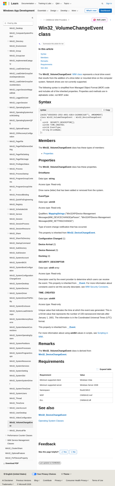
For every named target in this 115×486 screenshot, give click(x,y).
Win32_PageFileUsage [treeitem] (19, 159)
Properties (48, 153)
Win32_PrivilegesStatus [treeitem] (19, 164)
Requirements (46, 64)
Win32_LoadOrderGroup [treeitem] (20, 69)
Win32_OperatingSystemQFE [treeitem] (21, 122)
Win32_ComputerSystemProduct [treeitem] (21, 35)
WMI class (77, 74)
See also (44, 68)
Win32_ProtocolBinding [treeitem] (19, 195)
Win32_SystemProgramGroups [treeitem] (21, 354)
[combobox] (18, 23)
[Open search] (102, 3)
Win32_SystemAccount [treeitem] (19, 258)
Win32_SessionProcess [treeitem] (19, 224)
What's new (91, 11)
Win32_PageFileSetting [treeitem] (19, 154)
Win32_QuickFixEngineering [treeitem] (21, 200)
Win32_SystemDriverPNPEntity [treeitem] (21, 299)
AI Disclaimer (7, 480)
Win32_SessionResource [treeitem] (20, 229)
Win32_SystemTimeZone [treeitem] (20, 389)
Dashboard (105, 11)
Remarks (44, 61)
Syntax (43, 54)
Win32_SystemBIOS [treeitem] (18, 262)
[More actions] (110, 20)
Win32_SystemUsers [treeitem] (18, 393)
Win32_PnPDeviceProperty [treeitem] (16, 458)
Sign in (109, 3)
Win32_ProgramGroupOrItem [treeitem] (21, 188)
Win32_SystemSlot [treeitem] (17, 376)
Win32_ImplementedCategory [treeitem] (21, 62)
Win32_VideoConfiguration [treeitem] (21, 418)
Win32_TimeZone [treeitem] (17, 403)
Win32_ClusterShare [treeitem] (13, 448)
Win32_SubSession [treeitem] (18, 253)
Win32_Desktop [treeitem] (16, 28)
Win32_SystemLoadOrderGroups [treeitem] (21, 312)
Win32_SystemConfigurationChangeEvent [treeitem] (21, 277)
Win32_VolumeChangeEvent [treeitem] (21, 424)
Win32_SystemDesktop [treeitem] (19, 284)
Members (44, 58)
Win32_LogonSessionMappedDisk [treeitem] (21, 91)
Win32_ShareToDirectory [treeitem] (20, 238)
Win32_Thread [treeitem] (16, 398)
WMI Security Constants (96, 287)
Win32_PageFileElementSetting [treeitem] (21, 148)
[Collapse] (32, 17)
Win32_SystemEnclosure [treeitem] (20, 306)
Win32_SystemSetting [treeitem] (19, 371)
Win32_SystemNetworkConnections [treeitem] (21, 329)
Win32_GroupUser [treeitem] (17, 56)
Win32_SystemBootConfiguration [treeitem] (21, 269)
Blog (36, 480)
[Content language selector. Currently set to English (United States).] (15, 474)
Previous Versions (23, 480)
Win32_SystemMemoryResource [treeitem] (21, 321)
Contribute (47, 480)
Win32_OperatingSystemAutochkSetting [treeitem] (21, 114)
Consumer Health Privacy (76, 480)
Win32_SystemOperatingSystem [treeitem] (21, 337)
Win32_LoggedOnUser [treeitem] (19, 98)
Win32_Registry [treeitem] (16, 204)
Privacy (58, 480)
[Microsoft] (5, 3)
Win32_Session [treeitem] (16, 219)
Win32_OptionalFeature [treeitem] (19, 128)
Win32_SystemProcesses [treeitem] (20, 348)
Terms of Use (97, 480)
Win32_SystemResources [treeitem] (20, 361)
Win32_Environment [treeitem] (18, 46)
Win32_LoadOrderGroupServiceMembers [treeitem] (21, 83)
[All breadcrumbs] (41, 20)
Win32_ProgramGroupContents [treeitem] (21, 180)
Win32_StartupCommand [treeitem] (20, 243)
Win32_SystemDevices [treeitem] (19, 288)
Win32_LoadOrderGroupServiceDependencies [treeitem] (21, 75)
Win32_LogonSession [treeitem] (19, 103)
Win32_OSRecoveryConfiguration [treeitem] (21, 135)
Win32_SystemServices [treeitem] (19, 366)
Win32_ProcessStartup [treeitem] (19, 174)
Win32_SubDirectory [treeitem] (18, 248)
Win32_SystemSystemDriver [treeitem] (21, 382)
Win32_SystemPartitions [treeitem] (20, 343)
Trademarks (7, 484)
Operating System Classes (51, 421)
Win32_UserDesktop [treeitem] (18, 413)
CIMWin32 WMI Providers (56, 20)
